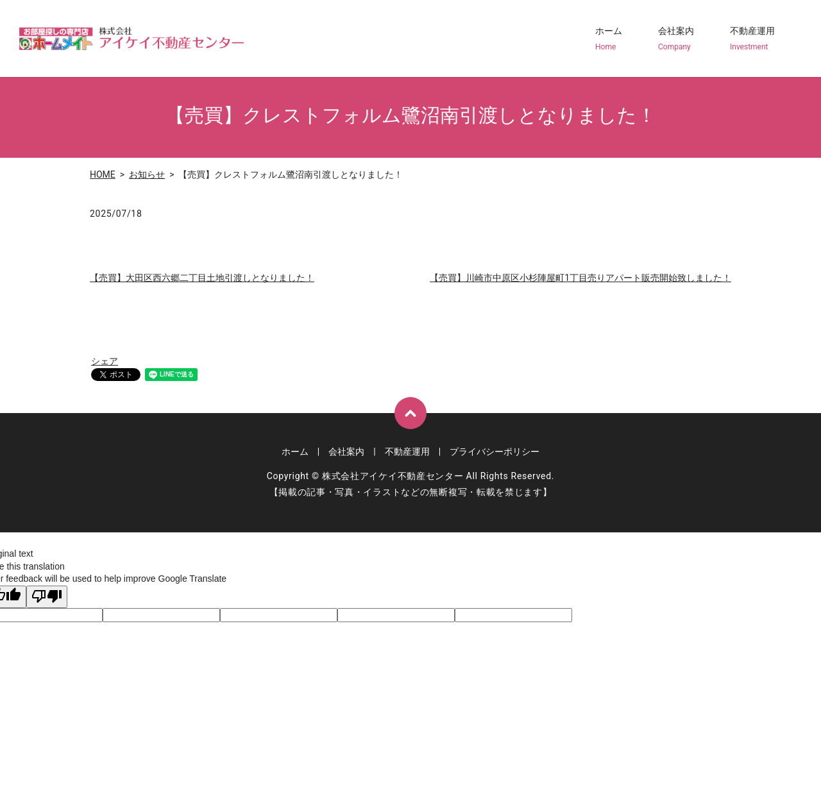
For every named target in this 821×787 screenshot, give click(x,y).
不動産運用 (752, 39)
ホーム (608, 39)
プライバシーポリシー (494, 451)
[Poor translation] (46, 597)
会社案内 (676, 39)
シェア (104, 361)
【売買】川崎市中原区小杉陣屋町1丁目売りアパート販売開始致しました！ (580, 278)
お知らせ (147, 174)
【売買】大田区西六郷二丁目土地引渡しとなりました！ (202, 278)
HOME (102, 174)
